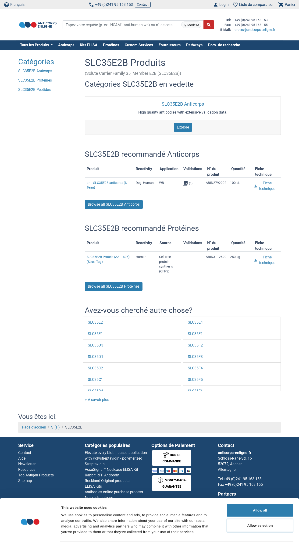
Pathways (194, 45)
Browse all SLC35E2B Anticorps (114, 204)
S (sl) (55, 427)
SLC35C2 (95, 368)
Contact (143, 4)
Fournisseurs (170, 45)
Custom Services (139, 45)
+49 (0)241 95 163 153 (111, 4)
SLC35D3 (95, 345)
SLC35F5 (195, 379)
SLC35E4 (195, 322)
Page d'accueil (34, 427)
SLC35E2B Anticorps (183, 104)
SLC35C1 (95, 379)
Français (14, 4)
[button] (97, 399)
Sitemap (25, 481)
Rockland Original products (107, 481)
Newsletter (27, 464)
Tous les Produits (35, 45)
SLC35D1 (95, 356)
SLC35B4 (95, 391)
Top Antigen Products (36, 475)
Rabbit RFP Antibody (102, 475)
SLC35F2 (195, 345)
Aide (21, 458)
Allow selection (260, 509)
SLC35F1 (195, 334)
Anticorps (66, 45)
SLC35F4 (195, 368)
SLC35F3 (195, 356)
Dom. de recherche (224, 45)
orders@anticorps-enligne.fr (255, 30)
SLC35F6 (195, 391)
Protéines (111, 45)
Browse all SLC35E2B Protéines (113, 286)
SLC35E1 (95, 334)
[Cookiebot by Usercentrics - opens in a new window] (30, 533)
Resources (26, 469)
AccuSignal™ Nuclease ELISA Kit (111, 469)
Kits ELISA (88, 45)
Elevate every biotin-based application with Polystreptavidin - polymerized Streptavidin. (116, 458)
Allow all (260, 493)
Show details (245, 534)
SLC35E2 (95, 322)
